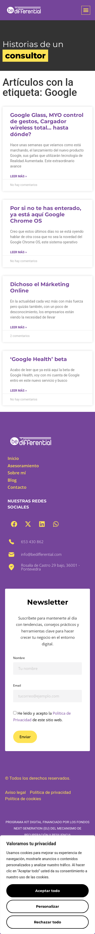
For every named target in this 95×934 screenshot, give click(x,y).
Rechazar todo (47, 922)
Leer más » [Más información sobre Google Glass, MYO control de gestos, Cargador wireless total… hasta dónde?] (18, 176)
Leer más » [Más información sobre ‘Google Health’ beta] (18, 390)
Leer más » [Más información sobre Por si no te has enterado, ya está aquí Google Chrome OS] (18, 252)
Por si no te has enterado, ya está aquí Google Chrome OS (45, 214)
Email (17, 685)
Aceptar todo (47, 890)
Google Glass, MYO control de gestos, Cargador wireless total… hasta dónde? (46, 124)
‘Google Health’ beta (38, 359)
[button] (85, 10)
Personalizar (47, 906)
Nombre (19, 658)
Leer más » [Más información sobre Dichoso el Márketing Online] (18, 327)
